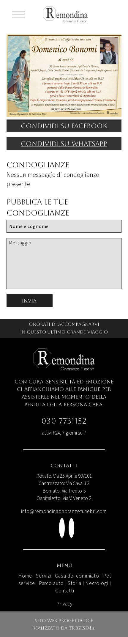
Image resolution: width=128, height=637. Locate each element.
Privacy (64, 604)
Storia (74, 583)
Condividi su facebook (64, 126)
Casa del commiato (77, 576)
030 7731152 (64, 420)
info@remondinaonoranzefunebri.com (64, 511)
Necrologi (96, 583)
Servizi (43, 576)
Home (25, 576)
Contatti (64, 590)
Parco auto (51, 583)
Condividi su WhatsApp (64, 143)
